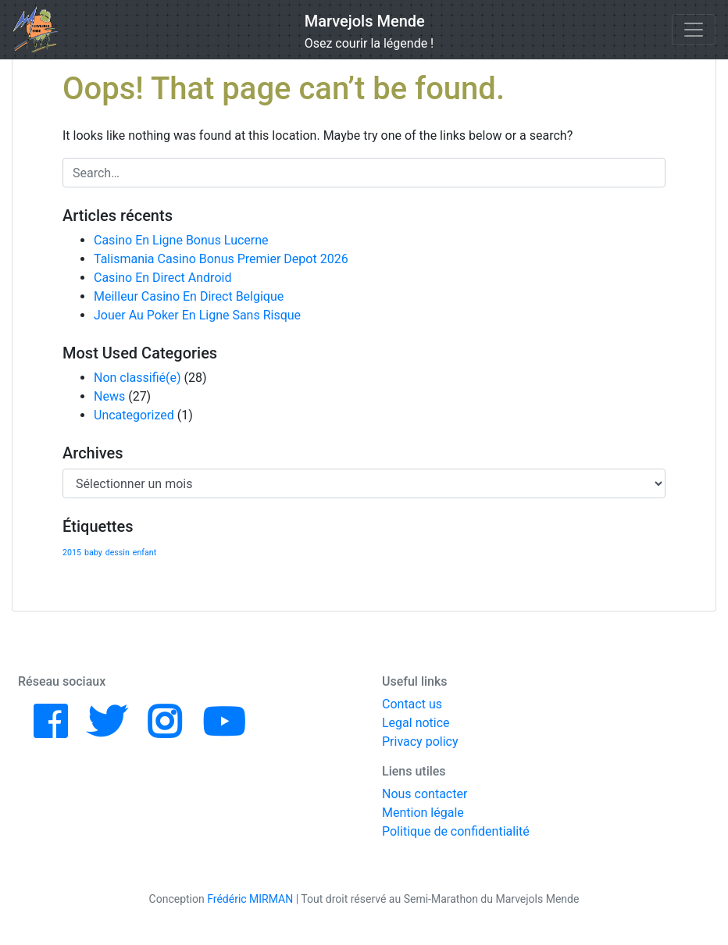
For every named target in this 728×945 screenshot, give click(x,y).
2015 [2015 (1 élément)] (71, 552)
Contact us (412, 704)
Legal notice (416, 722)
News (109, 396)
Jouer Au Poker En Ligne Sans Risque (197, 315)
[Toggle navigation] (694, 29)
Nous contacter (424, 793)
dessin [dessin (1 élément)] (117, 552)
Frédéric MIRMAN (250, 899)
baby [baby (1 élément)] (93, 552)
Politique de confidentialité (456, 831)
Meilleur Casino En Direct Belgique (189, 296)
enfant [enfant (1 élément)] (144, 552)
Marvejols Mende (365, 21)
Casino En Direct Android (162, 277)
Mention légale (423, 812)
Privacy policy (420, 741)
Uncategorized (134, 415)
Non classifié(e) (137, 377)
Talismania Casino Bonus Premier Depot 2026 (221, 258)
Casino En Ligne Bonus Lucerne (181, 240)
